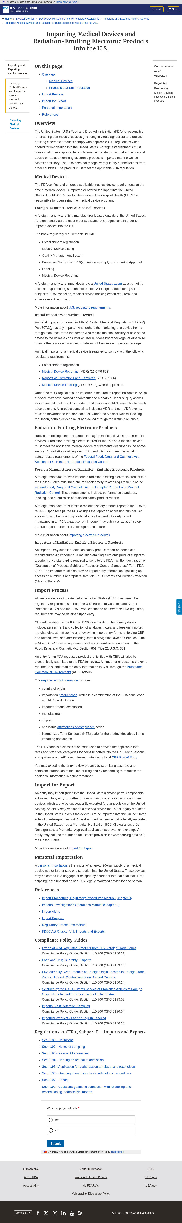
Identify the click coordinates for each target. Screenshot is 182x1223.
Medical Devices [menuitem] (163, 92)
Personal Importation (57, 107)
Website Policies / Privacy (91, 1177)
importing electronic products (89, 535)
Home (8, 18)
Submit (55, 1143)
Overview (48, 74)
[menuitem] (165, 72)
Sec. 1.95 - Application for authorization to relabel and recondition (88, 1066)
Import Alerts (51, 911)
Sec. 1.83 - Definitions (57, 1040)
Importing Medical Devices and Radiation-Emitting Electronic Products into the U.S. (52, 22)
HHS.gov (151, 1177)
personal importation (52, 865)
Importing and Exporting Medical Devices (126, 18)
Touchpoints (116, 1152)
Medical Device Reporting (60, 371)
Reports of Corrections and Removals (69, 378)
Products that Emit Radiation (69, 88)
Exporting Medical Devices (15, 124)
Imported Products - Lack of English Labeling (74, 1018)
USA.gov (151, 1185)
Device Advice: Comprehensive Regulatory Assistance (69, 18)
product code (68, 695)
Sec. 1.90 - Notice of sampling (63, 1047)
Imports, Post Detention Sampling (66, 1006)
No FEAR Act (91, 1185)
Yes (56, 1120)
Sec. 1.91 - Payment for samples (65, 1053)
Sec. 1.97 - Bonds (55, 1080)
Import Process (53, 94)
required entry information (59, 680)
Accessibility (31, 1185)
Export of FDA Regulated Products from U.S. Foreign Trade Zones (89, 948)
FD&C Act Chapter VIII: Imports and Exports (73, 931)
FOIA (151, 1169)
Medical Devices (25, 18)
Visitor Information (91, 1169)
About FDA (31, 1177)
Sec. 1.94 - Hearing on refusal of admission (73, 1060)
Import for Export (54, 101)
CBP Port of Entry (124, 757)
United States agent (108, 283)
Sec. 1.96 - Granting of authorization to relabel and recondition (86, 1073)
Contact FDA (23, 1213)
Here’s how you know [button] (67, 2)
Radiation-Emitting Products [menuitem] (164, 98)
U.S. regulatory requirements (89, 307)
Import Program (53, 918)
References (50, 114)
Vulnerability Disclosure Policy (91, 1193)
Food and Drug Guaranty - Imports (66, 960)
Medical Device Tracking (59, 385)
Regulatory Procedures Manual (64, 925)
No (56, 1130)
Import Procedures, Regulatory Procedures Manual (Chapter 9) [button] (87, 898)
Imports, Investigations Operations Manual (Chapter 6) (80, 905)
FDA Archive (31, 1169)
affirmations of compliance (76, 727)
